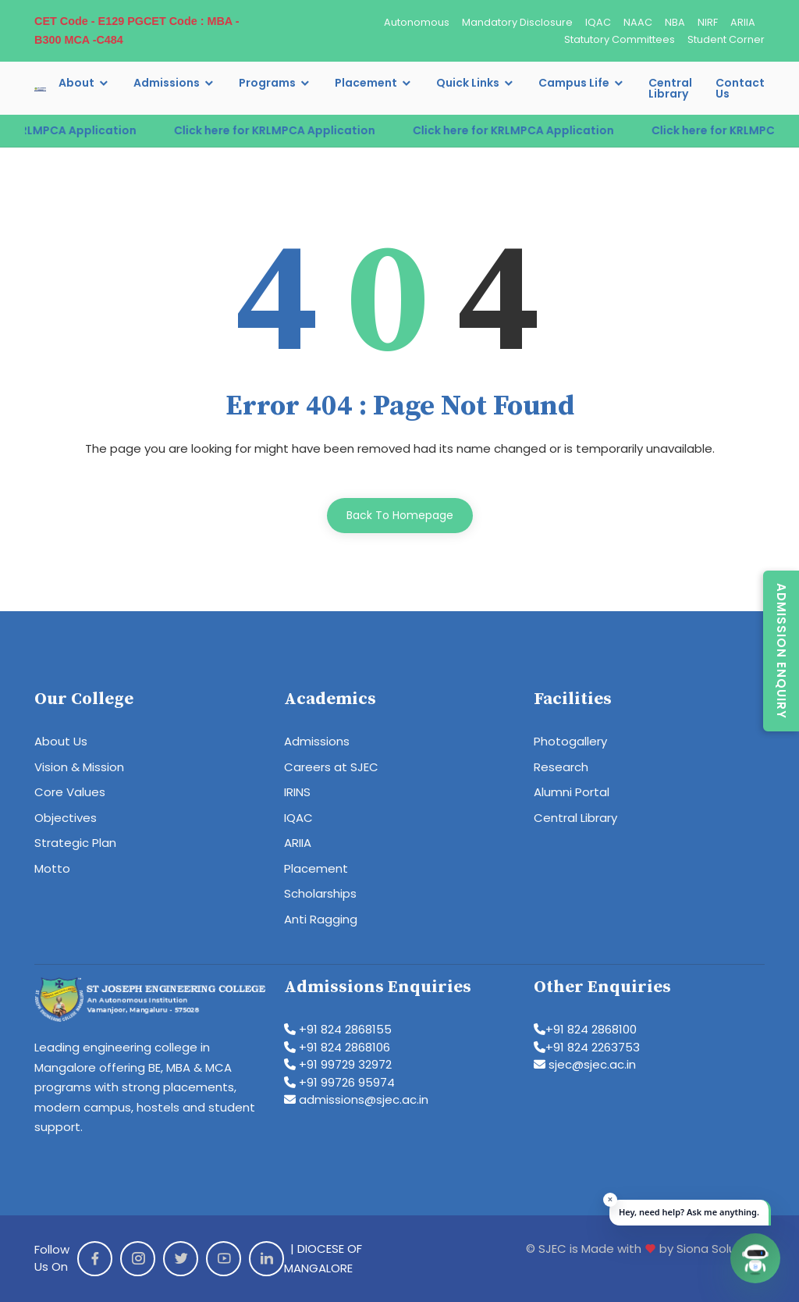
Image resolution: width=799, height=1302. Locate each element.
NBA (675, 22)
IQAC (598, 22)
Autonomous (416, 22)
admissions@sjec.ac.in (356, 1099)
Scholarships (320, 893)
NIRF (708, 22)
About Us (60, 741)
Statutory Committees (619, 39)
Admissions (166, 82)
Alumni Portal (571, 792)
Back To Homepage (399, 515)
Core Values (69, 792)
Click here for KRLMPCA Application (288, 130)
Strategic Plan (75, 842)
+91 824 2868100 (585, 1029)
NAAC (637, 22)
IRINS (297, 792)
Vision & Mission (79, 767)
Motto (52, 868)
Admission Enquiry (781, 651)
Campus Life (573, 82)
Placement (366, 82)
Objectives (65, 817)
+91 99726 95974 (339, 1082)
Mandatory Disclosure (517, 22)
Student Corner (726, 39)
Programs (267, 82)
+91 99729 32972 (338, 1064)
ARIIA (742, 22)
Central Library (670, 88)
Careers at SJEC (331, 767)
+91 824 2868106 (337, 1047)
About (76, 82)
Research (561, 767)
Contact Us (740, 88)
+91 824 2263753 (587, 1047)
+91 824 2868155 (338, 1029)
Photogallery (570, 741)
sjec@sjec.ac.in (585, 1064)
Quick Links (467, 82)
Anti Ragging (320, 919)
